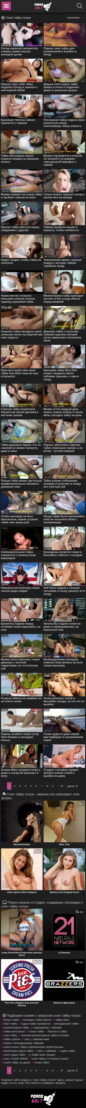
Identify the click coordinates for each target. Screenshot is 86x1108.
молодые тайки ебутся (37, 1019)
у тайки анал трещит (42, 1054)
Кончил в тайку (57, 1031)
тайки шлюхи (12, 1039)
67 (62, 786)
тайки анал (62, 1019)
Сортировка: (75, 17)
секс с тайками (47, 1050)
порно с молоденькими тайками (24, 1043)
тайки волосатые (14, 1031)
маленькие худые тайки (18, 1050)
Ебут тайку (10, 1023)
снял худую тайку (15, 1054)
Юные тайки (11, 1019)
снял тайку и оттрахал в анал (50, 1058)
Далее (72, 786)
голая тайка (42, 1062)
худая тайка (67, 1050)
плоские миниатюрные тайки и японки (45, 1035)
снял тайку (10, 1035)
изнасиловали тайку (16, 1027)
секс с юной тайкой (16, 1058)
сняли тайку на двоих (17, 1062)
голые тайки (36, 1031)
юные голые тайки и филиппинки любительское (33, 1047)
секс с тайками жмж (36, 1039)
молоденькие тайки (67, 1023)
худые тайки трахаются (35, 1023)
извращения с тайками (47, 1027)
